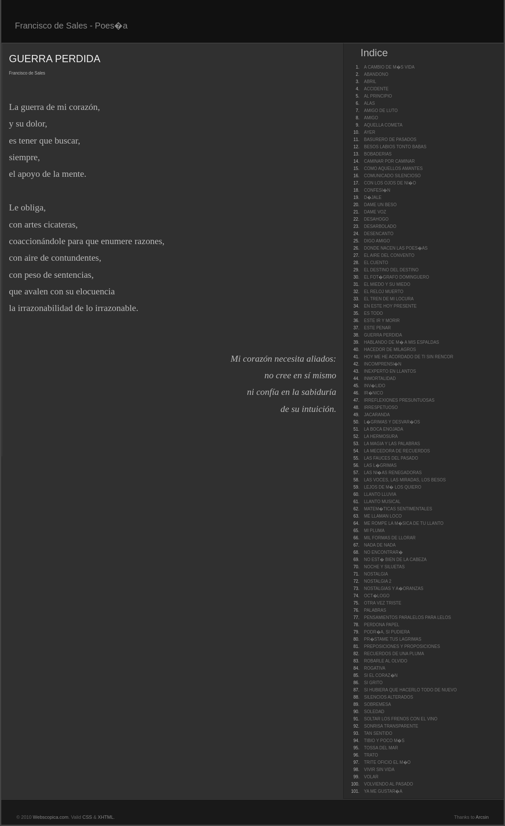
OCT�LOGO (377, 595)
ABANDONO (376, 74)
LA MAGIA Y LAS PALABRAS (392, 443)
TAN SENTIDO (378, 733)
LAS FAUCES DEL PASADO (391, 458)
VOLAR (371, 776)
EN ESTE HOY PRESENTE (390, 306)
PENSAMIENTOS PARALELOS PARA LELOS (407, 617)
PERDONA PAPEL (381, 624)
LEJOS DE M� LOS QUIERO (392, 487)
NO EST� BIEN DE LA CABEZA (395, 559)
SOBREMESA (377, 704)
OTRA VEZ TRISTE (383, 603)
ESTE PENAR (377, 327)
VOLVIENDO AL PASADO (388, 784)
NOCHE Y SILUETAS (384, 566)
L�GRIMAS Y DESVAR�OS (392, 422)
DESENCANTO (378, 233)
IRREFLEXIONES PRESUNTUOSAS (399, 400)
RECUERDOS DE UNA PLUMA (394, 653)
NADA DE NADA (380, 545)
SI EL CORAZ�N (381, 675)
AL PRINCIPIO (378, 96)
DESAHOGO (376, 219)
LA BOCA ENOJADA (383, 429)
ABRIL (370, 81)
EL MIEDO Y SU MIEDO (387, 284)
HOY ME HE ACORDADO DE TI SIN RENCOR (408, 356)
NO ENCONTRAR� (383, 552)
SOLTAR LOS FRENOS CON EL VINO (401, 719)
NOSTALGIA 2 (377, 581)
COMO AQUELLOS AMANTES (393, 168)
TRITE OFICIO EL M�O (387, 762)
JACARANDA (377, 414)
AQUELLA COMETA (383, 125)
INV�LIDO (374, 385)
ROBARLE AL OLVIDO (385, 661)
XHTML (106, 817)
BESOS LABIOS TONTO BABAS (395, 146)
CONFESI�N (377, 190)
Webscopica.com (51, 817)
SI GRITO (373, 682)
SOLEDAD (374, 711)
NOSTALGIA (376, 574)
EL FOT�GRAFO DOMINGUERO (396, 277)
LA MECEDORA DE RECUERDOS (397, 451)
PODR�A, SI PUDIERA (387, 632)
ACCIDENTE (376, 88)
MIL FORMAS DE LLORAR (390, 537)
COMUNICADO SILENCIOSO (392, 175)
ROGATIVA (374, 668)
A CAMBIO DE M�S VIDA (389, 67)
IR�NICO (373, 393)
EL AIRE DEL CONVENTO (389, 255)
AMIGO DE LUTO (381, 110)
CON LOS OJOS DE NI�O (390, 183)
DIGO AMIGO (377, 241)
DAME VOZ (375, 212)
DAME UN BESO (380, 204)
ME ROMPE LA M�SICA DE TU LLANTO (404, 523)
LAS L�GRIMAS (380, 465)
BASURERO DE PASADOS (390, 139)
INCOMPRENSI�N (383, 364)
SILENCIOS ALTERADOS (388, 697)
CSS (87, 817)
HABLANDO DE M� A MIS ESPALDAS (401, 342)
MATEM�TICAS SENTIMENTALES (398, 509)
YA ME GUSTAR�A (383, 791)
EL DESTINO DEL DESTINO (391, 270)
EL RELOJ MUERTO (384, 291)
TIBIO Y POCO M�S (384, 740)
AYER (370, 132)
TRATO (371, 755)
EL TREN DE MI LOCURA (389, 298)
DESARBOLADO (380, 226)
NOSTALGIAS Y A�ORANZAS (394, 588)
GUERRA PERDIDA (383, 335)
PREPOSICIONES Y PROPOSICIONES (402, 646)
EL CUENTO (376, 262)
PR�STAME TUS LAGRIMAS (393, 639)
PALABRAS (375, 610)
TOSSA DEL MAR (381, 747)
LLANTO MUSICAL (382, 501)
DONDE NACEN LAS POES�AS (396, 248)
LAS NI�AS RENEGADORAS (393, 472)
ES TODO (373, 313)
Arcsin (482, 817)
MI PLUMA (374, 530)
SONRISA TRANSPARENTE (391, 726)
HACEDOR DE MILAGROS (390, 349)
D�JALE (373, 197)
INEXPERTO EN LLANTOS (390, 371)
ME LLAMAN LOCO (383, 516)
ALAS (369, 103)
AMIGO (371, 117)
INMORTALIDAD (380, 378)
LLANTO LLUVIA (380, 494)
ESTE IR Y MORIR (382, 320)
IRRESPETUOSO (381, 407)
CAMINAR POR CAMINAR (389, 161)
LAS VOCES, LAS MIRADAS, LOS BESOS (405, 480)
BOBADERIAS (378, 154)
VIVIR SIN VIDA (379, 769)
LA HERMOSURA (381, 436)
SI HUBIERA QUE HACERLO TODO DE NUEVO (410, 690)
